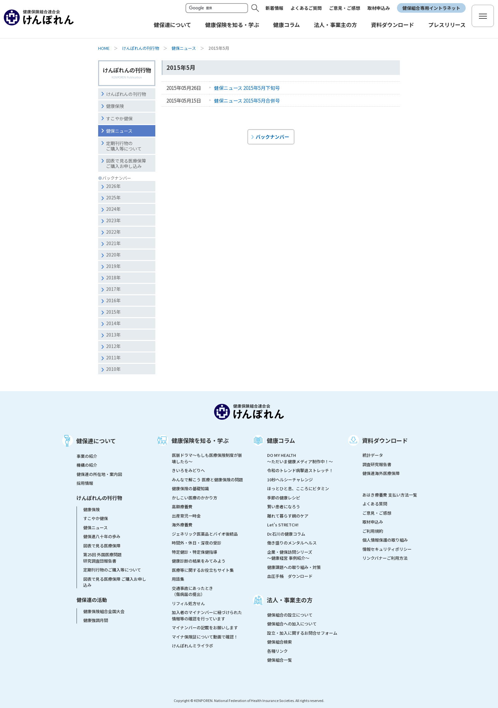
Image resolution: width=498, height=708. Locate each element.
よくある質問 (374, 504)
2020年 (113, 254)
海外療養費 (182, 525)
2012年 (113, 346)
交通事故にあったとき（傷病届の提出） (192, 591)
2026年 (113, 186)
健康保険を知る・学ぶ (200, 440)
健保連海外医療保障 (381, 473)
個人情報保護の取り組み (385, 540)
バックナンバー (272, 136)
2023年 (113, 220)
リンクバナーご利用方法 (384, 558)
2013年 (113, 334)
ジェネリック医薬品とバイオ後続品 (205, 534)
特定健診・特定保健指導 (194, 552)
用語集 (178, 579)
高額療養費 (182, 507)
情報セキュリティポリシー (387, 549)
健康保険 (115, 106)
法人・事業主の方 (290, 600)
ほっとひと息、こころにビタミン (298, 488)
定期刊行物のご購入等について (124, 146)
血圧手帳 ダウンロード (290, 576)
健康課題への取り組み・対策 (294, 567)
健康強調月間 (95, 620)
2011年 (113, 357)
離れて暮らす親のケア (287, 516)
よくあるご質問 (306, 8)
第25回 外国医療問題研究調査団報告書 (102, 557)
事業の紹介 (87, 456)
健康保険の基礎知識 (190, 488)
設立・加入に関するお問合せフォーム (302, 633)
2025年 (113, 197)
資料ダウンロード (385, 440)
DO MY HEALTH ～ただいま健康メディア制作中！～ (300, 458)
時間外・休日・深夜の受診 (196, 543)
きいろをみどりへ (188, 470)
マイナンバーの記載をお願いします (205, 628)
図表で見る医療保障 (101, 546)
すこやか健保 (119, 118)
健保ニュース (184, 48)
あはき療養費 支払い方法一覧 (389, 495)
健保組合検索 (279, 642)
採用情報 (85, 483)
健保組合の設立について (290, 615)
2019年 (113, 266)
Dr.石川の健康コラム (286, 534)
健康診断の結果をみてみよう (198, 561)
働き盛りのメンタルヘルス (292, 543)
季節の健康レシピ (283, 498)
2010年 (113, 369)
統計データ (372, 455)
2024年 (113, 209)
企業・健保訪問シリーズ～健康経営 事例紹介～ (289, 555)
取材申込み (378, 8)
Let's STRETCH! (283, 525)
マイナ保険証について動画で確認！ (205, 637)
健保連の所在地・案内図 (99, 474)
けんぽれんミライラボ (192, 646)
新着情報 (274, 8)
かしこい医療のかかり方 (194, 498)
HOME (104, 48)
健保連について (96, 441)
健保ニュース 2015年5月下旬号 (247, 87)
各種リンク (277, 651)
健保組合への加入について (292, 624)
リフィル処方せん (188, 603)
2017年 (113, 289)
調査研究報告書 (376, 464)
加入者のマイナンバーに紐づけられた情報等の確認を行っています (207, 615)
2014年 (113, 323)
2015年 (113, 312)
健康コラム (281, 440)
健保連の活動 (92, 600)
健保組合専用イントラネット (431, 8)
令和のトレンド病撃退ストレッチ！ (300, 470)
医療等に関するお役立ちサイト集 (203, 570)
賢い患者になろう (283, 507)
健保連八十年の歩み (101, 536)
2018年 (113, 277)
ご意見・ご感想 (344, 8)
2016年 (113, 300)
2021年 (113, 243)
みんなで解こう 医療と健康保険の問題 (207, 480)
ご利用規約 (372, 531)
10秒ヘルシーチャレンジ (290, 480)
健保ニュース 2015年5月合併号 (247, 100)
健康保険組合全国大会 (103, 611)
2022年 (113, 232)
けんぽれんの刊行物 (140, 48)
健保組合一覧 (279, 660)
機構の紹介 (87, 465)
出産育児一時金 (186, 516)
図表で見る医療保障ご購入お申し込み (126, 163)
